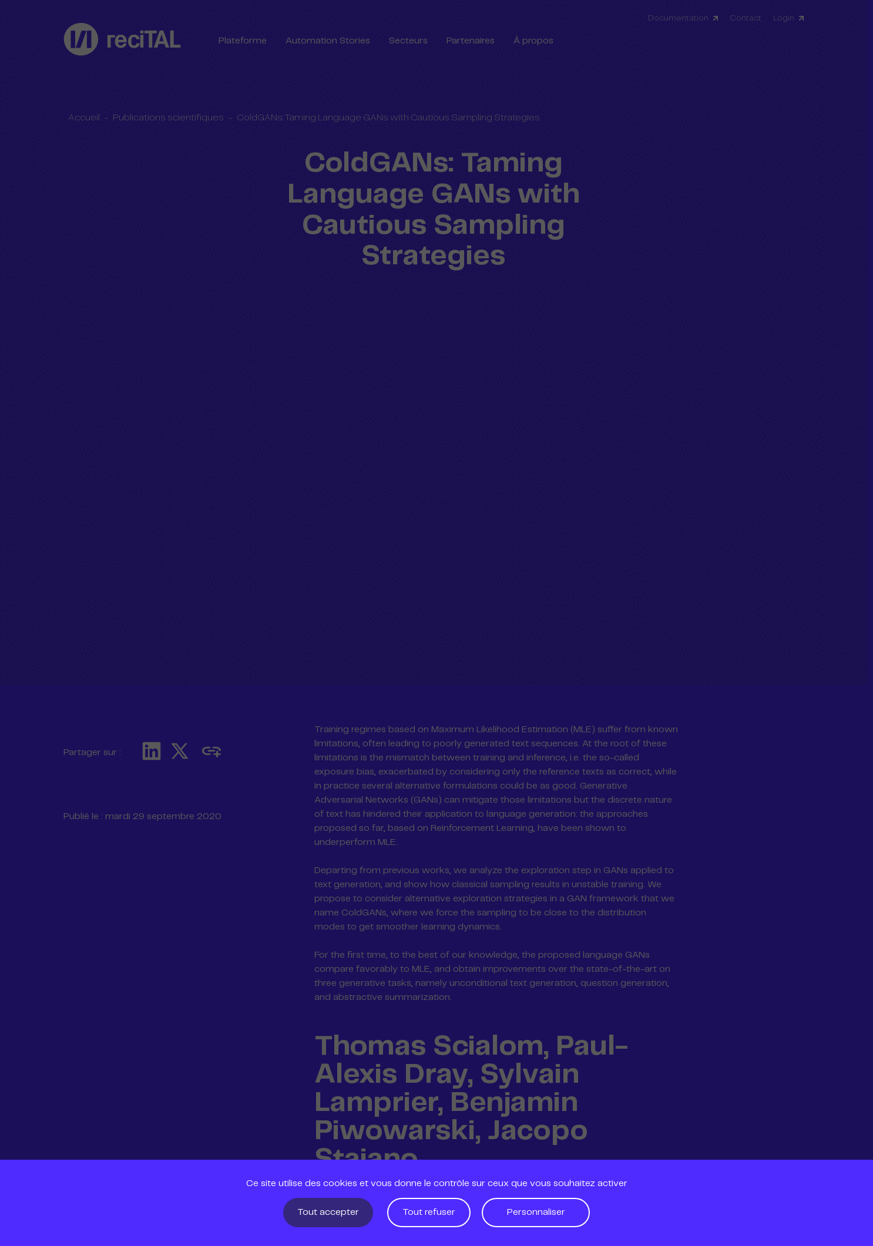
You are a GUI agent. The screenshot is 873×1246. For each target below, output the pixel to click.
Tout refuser (428, 1212)
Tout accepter (328, 1212)
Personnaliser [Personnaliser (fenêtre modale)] (536, 1212)
